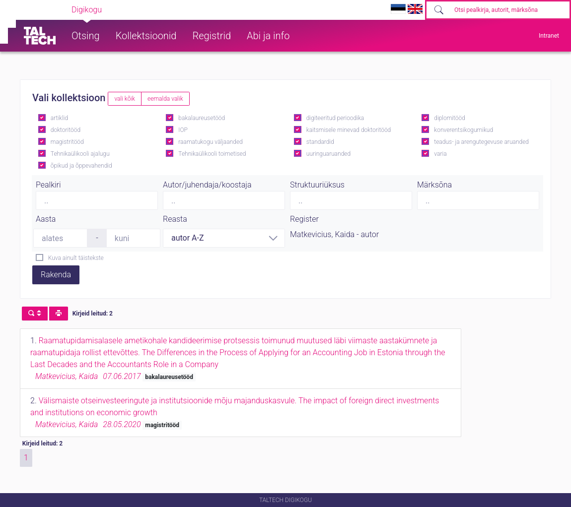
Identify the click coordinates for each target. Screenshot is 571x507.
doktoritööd (65, 130)
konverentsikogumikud (463, 130)
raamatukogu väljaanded (210, 141)
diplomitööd (449, 118)
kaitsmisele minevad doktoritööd (348, 130)
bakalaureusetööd (201, 118)
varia (440, 153)
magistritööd (67, 141)
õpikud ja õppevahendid (81, 165)
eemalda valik (165, 98)
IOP (183, 130)
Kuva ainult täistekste (76, 257)
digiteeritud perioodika (335, 118)
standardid (320, 141)
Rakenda (56, 274)
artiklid (59, 118)
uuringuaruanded (328, 153)
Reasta (175, 219)
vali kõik (124, 98)
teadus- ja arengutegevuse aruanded (481, 141)
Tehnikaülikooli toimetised (212, 153)
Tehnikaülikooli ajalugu (80, 153)
